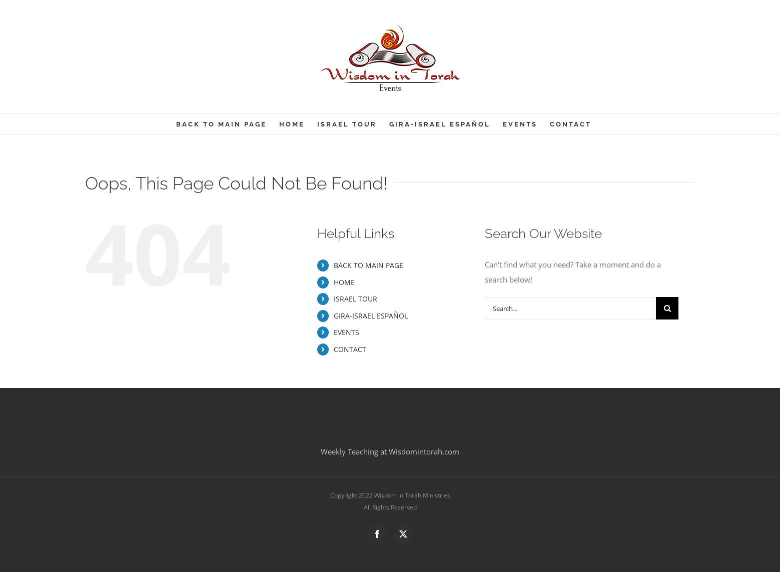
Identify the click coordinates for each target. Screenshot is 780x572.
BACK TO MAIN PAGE (368, 265)
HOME (344, 282)
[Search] (667, 308)
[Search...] (570, 308)
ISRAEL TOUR (355, 299)
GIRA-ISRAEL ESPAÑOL (371, 315)
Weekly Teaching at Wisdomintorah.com (390, 451)
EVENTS (346, 332)
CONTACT (350, 349)
